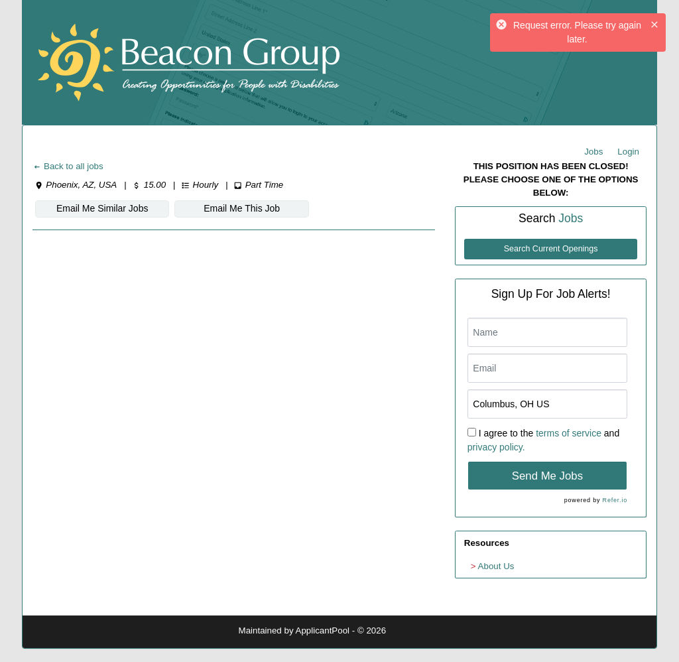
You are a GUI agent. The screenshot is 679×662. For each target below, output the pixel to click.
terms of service (568, 433)
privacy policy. (496, 447)
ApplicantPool (323, 630)
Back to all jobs (67, 166)
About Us (496, 566)
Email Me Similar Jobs (102, 208)
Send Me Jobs (547, 476)
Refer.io (615, 500)
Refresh (425, 630)
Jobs (593, 152)
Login (628, 152)
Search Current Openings (551, 248)
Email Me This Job (242, 208)
